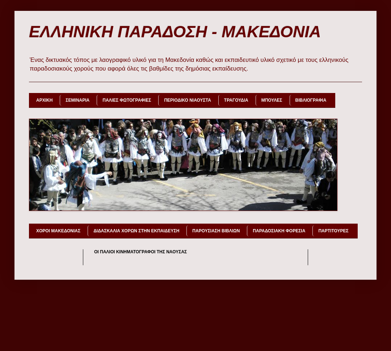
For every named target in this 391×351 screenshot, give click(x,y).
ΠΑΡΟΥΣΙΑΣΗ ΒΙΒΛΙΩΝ (216, 230)
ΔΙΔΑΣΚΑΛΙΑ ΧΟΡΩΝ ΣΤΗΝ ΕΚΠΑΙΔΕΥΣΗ (136, 230)
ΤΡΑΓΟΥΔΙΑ (236, 100)
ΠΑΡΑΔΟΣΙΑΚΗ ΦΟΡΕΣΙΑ (279, 230)
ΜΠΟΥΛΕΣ (271, 100)
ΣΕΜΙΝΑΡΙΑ (77, 100)
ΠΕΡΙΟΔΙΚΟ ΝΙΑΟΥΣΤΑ (187, 100)
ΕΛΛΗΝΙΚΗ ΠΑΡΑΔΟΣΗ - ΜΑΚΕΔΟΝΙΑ (175, 31)
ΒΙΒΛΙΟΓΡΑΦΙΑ (311, 100)
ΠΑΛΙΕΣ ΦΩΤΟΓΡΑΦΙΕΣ (126, 100)
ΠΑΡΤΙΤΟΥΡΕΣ (333, 230)
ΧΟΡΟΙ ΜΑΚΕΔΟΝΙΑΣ (58, 230)
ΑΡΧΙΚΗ (44, 100)
